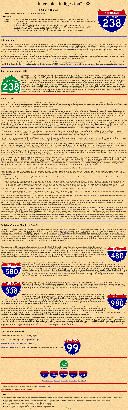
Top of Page (64, 368)
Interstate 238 (64, 381)
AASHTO (63, 233)
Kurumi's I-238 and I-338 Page (12, 343)
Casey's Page (81, 381)
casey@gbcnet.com (44, 386)
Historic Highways (48, 381)
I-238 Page (24, 340)
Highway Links (73, 381)
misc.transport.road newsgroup (73, 62)
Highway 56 (57, 381)
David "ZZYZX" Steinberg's (51, 58)
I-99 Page (35, 340)
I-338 (124, 229)
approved (22, 27)
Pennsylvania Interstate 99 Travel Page (15, 347)
